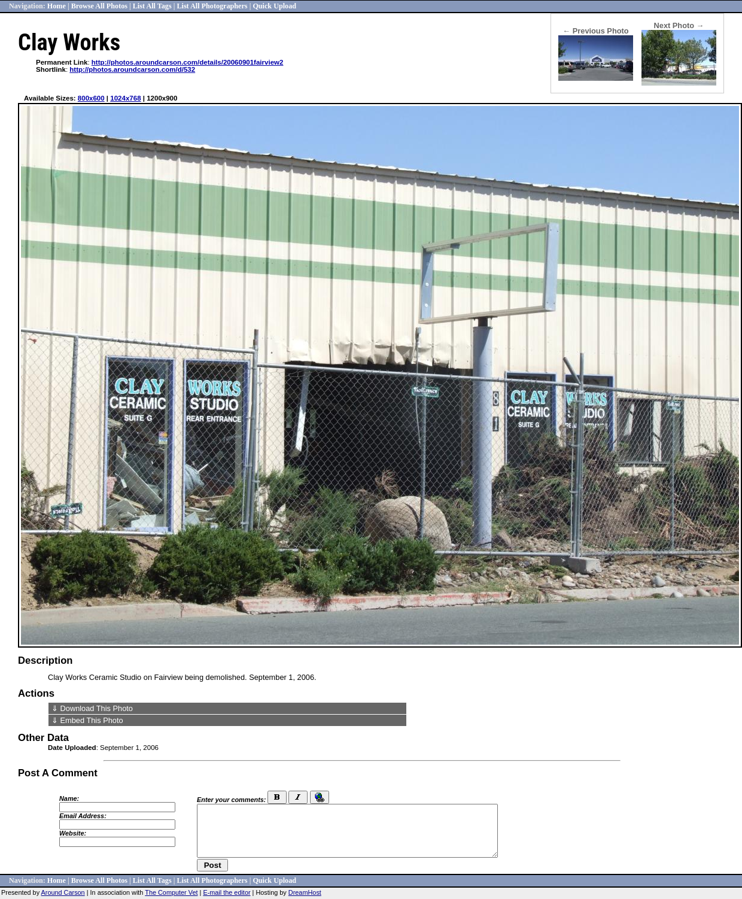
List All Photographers (212, 6)
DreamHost (304, 892)
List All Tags (152, 6)
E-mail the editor (226, 892)
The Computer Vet (171, 892)
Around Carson (63, 892)
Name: (69, 798)
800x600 (91, 98)
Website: (72, 833)
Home (56, 6)
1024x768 (125, 98)
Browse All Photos (99, 6)
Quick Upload (274, 6)
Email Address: (83, 815)
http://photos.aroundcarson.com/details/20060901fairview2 (188, 62)
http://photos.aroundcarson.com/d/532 (132, 69)
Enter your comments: (231, 799)
